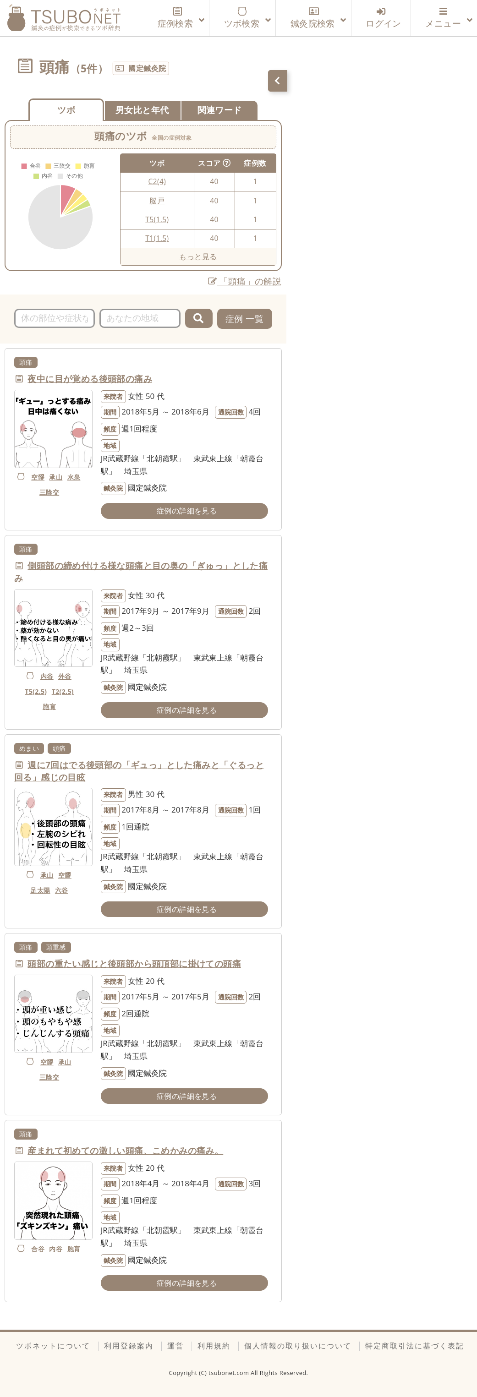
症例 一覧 (244, 318)
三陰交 (49, 492)
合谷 (37, 1248)
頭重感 (56, 947)
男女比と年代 (142, 110)
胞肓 (49, 706)
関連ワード (219, 110)
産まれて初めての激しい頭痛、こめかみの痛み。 (125, 1151)
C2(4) (157, 181)
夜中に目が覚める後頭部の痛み (89, 379)
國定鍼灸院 (147, 68)
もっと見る (198, 256)
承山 (55, 477)
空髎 (37, 477)
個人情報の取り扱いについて (297, 1346)
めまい (29, 748)
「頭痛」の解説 (245, 281)
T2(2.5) (63, 691)
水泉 (74, 477)
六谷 (61, 890)
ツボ (66, 110)
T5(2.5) (36, 691)
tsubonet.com (229, 1373)
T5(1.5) (157, 219)
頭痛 (26, 362)
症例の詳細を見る (187, 511)
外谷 (64, 676)
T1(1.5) (157, 238)
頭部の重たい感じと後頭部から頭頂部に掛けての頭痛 (134, 964)
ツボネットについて (53, 1346)
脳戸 (156, 201)
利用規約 (213, 1346)
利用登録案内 (129, 1346)
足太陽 (40, 890)
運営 (175, 1346)
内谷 (47, 676)
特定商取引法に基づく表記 (414, 1346)
